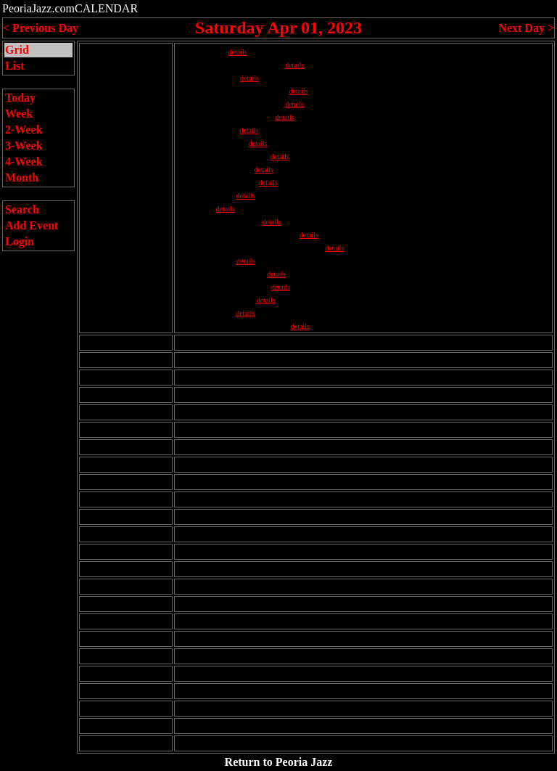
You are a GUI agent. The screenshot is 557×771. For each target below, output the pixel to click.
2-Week (24, 129)
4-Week (24, 161)
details (237, 52)
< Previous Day (40, 28)
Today (20, 97)
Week (19, 113)
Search (22, 209)
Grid (17, 50)
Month (21, 177)
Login (19, 241)
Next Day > (526, 28)
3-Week (24, 145)
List (15, 66)
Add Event (31, 225)
